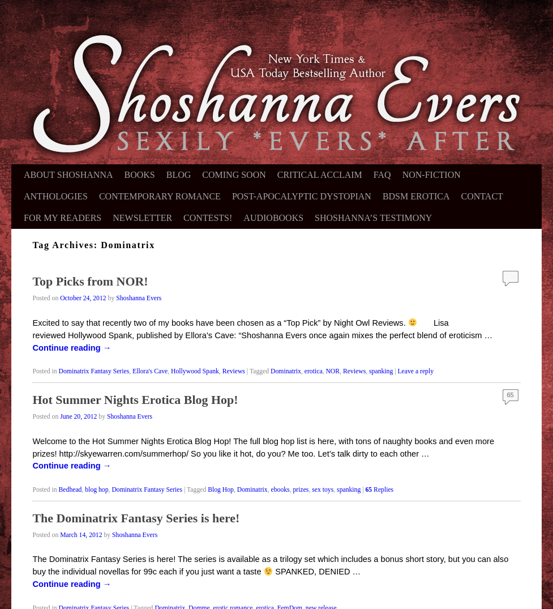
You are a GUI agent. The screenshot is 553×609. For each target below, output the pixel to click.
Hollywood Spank (195, 371)
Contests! (207, 218)
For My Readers (62, 218)
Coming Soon (233, 175)
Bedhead (70, 489)
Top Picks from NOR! (90, 281)
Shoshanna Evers (138, 298)
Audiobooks (273, 218)
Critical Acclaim (319, 175)
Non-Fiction (431, 175)
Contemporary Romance (160, 196)
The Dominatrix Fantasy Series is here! (135, 518)
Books (140, 175)
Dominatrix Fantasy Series (94, 371)
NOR (332, 371)
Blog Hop (221, 489)
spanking (381, 371)
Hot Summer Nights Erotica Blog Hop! (135, 400)
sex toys (322, 489)
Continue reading (71, 347)
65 (510, 394)
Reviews (233, 371)
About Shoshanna (68, 175)
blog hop (96, 489)
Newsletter (142, 218)
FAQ (382, 175)
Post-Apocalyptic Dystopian (301, 196)
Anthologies (56, 196)
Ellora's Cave (150, 371)
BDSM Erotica (416, 196)
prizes (301, 489)
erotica (314, 371)
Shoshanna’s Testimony (373, 218)
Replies (379, 489)
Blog (178, 175)
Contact (482, 196)
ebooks (280, 489)
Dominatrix (286, 371)
